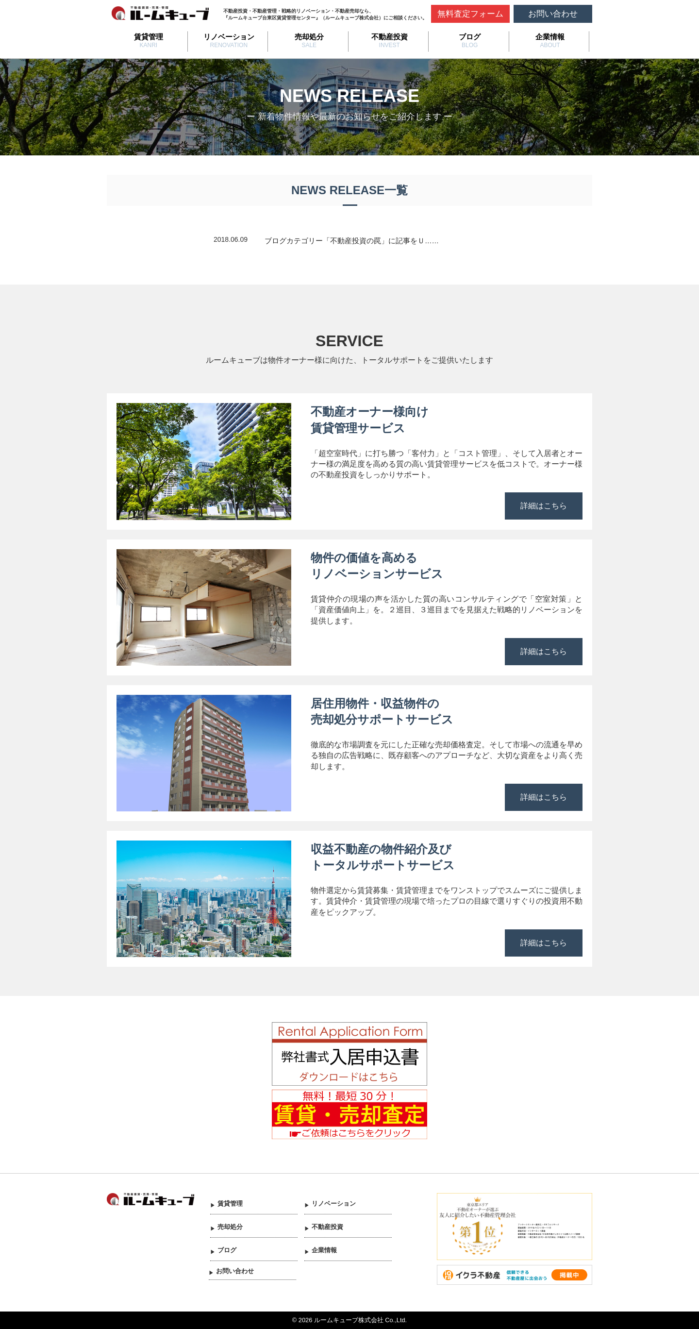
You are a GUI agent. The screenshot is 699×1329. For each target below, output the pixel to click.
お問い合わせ (553, 13)
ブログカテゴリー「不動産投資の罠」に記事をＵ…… (352, 241)
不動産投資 (389, 37)
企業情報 (550, 37)
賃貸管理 (148, 37)
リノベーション (228, 37)
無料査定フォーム (470, 13)
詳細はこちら (543, 506)
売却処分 (309, 37)
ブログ (470, 37)
